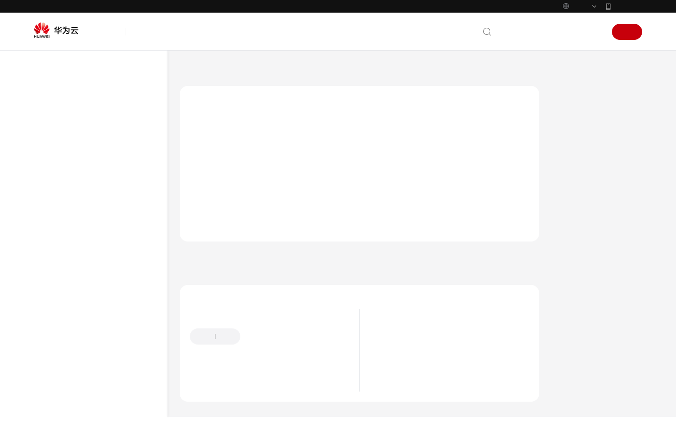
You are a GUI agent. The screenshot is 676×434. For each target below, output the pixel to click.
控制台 (567, 32)
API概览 (65, 341)
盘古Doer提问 (211, 397)
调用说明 (77, 268)
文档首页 (194, 70)
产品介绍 (58, 141)
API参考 (56, 214)
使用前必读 (70, 232)
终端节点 (77, 287)
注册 (627, 32)
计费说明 (433, 388)
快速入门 (58, 160)
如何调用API (72, 359)
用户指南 (58, 178)
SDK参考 (57, 196)
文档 (519, 32)
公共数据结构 (73, 396)
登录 (593, 32)
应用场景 (433, 373)
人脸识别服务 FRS (248, 70)
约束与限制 (80, 305)
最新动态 (58, 123)
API (59, 377)
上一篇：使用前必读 (219, 279)
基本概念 (77, 323)
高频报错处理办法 (80, 414)
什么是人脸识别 (444, 358)
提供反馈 (359, 347)
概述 (70, 250)
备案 (541, 32)
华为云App (627, 6)
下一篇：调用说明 (581, 279)
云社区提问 (263, 397)
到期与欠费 (436, 403)
